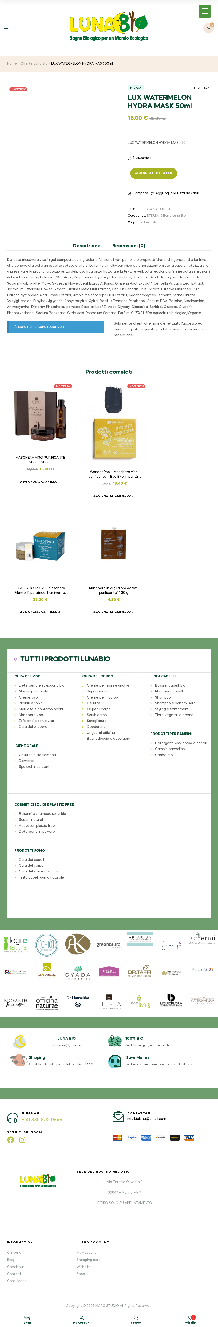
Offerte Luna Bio (34, 63)
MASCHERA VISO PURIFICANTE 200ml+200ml (38, 457)
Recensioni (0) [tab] (128, 246)
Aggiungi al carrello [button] (37, 478)
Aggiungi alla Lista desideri (177, 193)
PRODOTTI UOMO (29, 843)
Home (12, 63)
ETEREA (153, 215)
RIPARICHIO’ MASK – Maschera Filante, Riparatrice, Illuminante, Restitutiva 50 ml (179, 457)
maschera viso (147, 222)
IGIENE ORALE (26, 738)
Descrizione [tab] (87, 246)
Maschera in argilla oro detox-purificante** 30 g (38, 584)
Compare (140, 193)
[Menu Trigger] (205, 11)
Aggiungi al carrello (153, 173)
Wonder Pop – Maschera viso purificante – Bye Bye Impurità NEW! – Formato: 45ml (109, 471)
